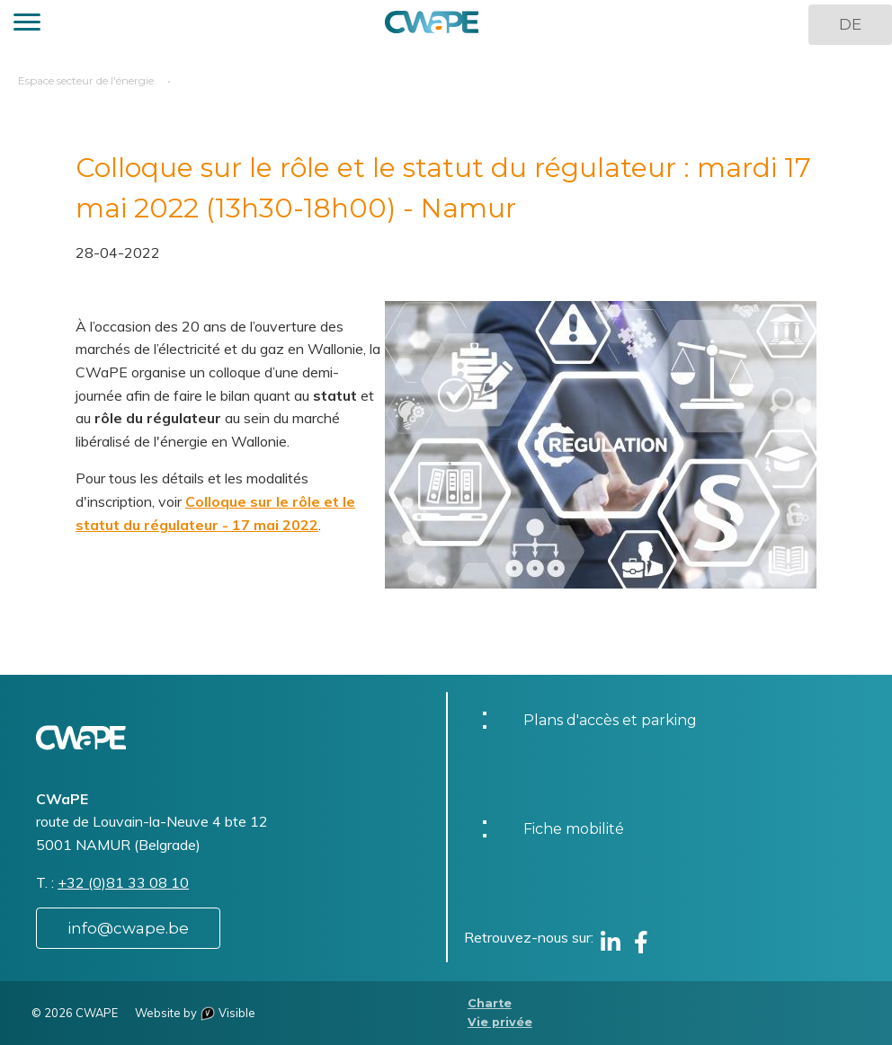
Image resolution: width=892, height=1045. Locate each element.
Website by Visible (195, 1012)
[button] (27, 24)
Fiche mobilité (573, 828)
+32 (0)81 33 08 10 (123, 882)
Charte (490, 1003)
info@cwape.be (128, 928)
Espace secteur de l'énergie (86, 80)
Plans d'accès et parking (610, 720)
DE (850, 24)
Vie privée (500, 1022)
